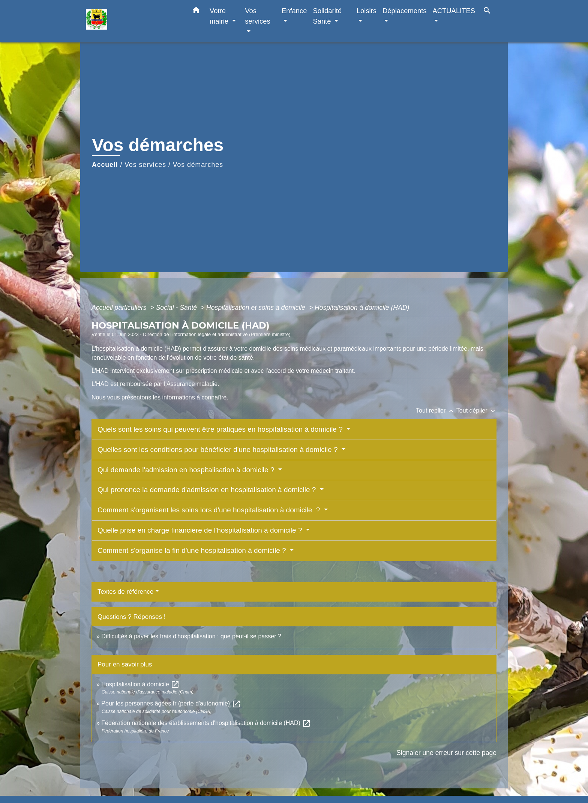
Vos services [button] (257, 16)
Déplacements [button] (404, 11)
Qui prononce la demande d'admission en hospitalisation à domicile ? (208, 490)
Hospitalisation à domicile (140, 684)
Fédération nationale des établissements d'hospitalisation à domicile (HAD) (206, 723)
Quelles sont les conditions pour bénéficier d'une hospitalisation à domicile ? (219, 449)
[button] (196, 12)
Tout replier (436, 410)
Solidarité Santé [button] (327, 16)
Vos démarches (198, 164)
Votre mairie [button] (220, 16)
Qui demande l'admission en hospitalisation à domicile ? (187, 470)
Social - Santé (177, 307)
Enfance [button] (294, 11)
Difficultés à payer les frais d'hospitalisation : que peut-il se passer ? (191, 636)
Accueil (105, 164)
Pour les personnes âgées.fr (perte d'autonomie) (170, 703)
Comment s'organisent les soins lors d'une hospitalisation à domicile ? (210, 510)
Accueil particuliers (120, 307)
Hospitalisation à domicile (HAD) (362, 307)
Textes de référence (125, 591)
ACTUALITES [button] (454, 11)
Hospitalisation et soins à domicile (256, 307)
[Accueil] (133, 21)
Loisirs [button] (366, 11)
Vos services (145, 164)
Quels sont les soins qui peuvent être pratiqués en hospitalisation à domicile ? (221, 429)
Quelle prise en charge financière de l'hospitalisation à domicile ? (201, 530)
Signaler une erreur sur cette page (446, 752)
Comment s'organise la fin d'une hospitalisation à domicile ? (193, 550)
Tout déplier (476, 410)
